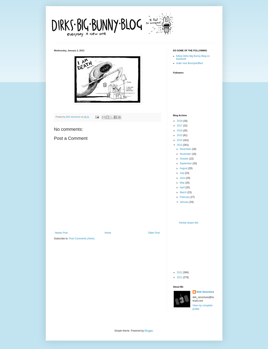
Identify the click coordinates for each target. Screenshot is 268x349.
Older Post (154, 232)
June (183, 178)
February (185, 197)
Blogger (149, 330)
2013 (180, 145)
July (182, 173)
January (184, 202)
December (186, 149)
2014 (180, 140)
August (184, 168)
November (186, 154)
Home (108, 232)
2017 (180, 125)
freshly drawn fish (188, 222)
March (183, 192)
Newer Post (61, 232)
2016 (180, 130)
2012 (180, 272)
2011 (180, 277)
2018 (180, 120)
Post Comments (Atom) (82, 238)
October (184, 158)
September (186, 163)
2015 (180, 135)
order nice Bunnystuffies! (189, 63)
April (182, 187)
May (182, 182)
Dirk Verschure (73, 117)
